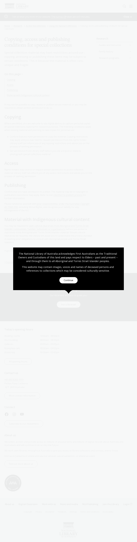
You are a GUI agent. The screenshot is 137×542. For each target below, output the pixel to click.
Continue (68, 280)
